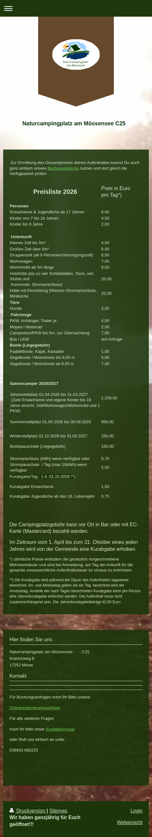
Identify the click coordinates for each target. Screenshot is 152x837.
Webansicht (130, 822)
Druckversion (28, 810)
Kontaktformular (60, 729)
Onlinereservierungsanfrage (34, 707)
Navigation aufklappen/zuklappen (76, 8)
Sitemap (58, 810)
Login (137, 810)
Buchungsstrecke (63, 168)
